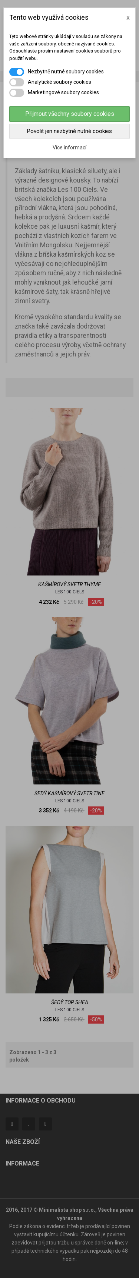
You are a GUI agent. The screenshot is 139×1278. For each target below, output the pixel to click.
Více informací (69, 147)
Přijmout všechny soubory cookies (69, 113)
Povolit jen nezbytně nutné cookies (69, 131)
